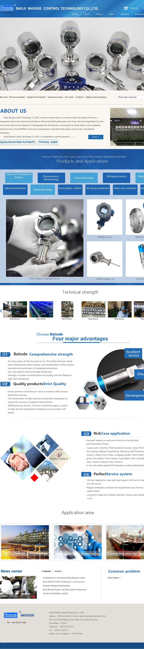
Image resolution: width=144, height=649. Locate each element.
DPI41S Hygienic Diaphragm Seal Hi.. (45, 279)
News (111, 14)
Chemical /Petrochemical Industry (19, 176)
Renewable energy (42, 189)
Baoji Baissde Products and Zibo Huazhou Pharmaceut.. (65, 590)
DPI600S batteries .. (105, 237)
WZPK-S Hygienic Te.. (105, 279)
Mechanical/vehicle (116, 176)
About (86, 14)
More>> (96, 137)
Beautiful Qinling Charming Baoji (56, 586)
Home (75, 14)
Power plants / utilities (70, 188)
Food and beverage (84, 177)
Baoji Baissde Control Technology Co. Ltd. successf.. (64, 582)
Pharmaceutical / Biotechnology (51, 178)
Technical (125, 14)
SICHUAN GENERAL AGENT (55, 594)
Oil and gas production (97, 188)
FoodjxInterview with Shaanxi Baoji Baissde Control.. (64, 578)
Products (99, 14)
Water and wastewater (125, 188)
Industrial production (15, 188)
